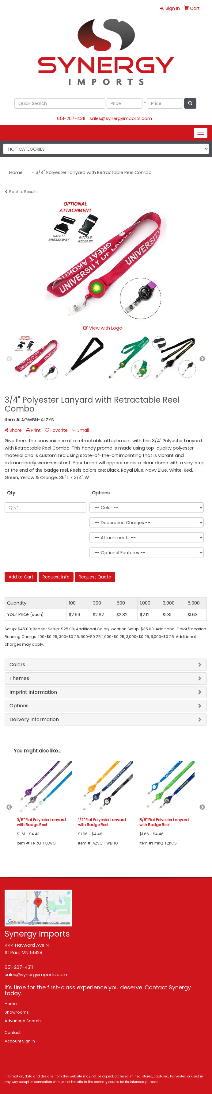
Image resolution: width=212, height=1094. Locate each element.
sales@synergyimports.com (120, 118)
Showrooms (17, 1012)
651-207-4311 (71, 118)
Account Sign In (20, 1041)
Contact (13, 1032)
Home (11, 1004)
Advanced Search (23, 1021)
